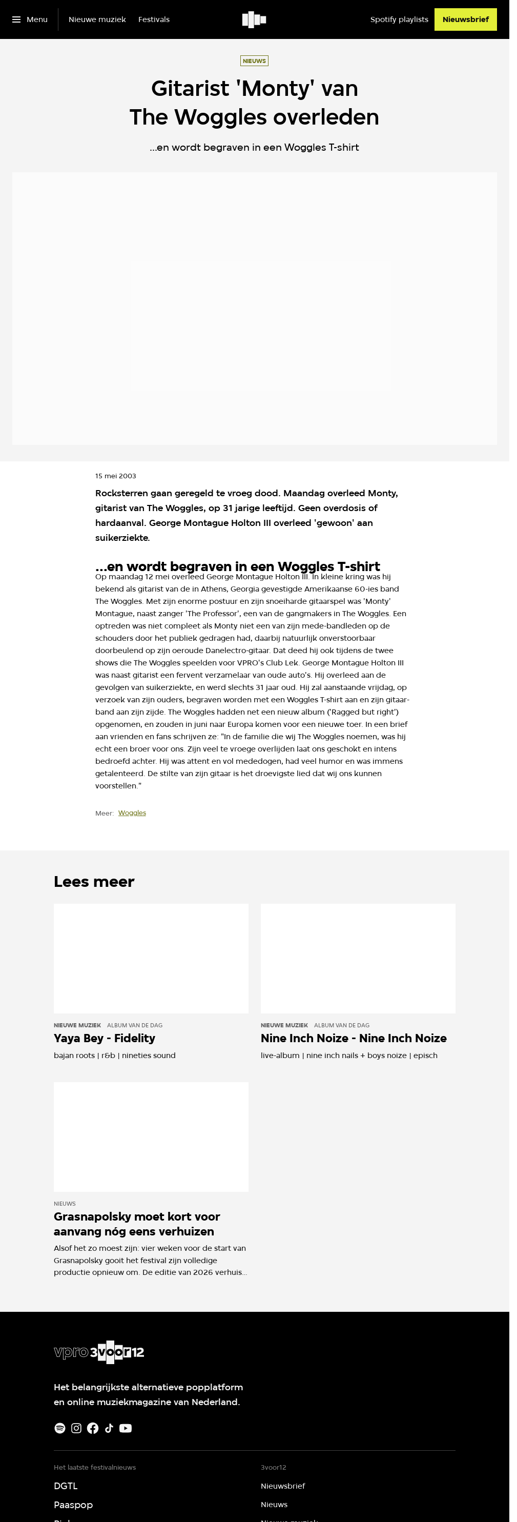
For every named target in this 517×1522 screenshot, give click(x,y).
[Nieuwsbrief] (466, 19)
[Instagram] (76, 1428)
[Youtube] (125, 1428)
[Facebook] (93, 1428)
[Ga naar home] (255, 19)
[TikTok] (109, 1428)
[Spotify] (60, 1428)
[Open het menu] (30, 19)
